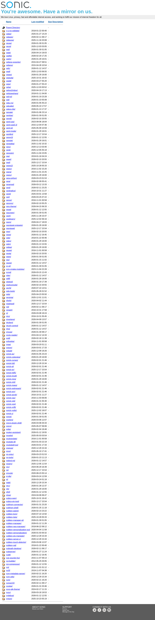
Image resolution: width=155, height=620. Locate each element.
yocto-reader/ (11, 335)
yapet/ (8, 159)
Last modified (37, 22)
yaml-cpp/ (10, 122)
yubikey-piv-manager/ (15, 536)
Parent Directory (13, 28)
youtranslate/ (11, 439)
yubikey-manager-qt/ (15, 520)
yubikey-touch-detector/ (16, 542)
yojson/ (9, 348)
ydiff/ (8, 279)
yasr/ (8, 232)
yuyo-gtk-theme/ (13, 589)
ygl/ (7, 307)
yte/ (7, 489)
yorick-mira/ (11, 379)
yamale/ (9, 112)
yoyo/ (8, 451)
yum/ (8, 580)
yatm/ (8, 244)
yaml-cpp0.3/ (11, 125)
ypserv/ (9, 464)
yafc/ (8, 68)
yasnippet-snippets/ (14, 225)
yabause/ (10, 40)
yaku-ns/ (9, 103)
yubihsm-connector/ (14, 505)
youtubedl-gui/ (12, 445)
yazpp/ (9, 263)
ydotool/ (9, 282)
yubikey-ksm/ (11, 514)
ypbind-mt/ (10, 461)
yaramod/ (10, 184)
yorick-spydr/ (11, 395)
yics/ (8, 316)
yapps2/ (9, 166)
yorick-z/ (9, 414)
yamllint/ (9, 134)
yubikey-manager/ (13, 523)
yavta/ (8, 253)
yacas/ (9, 43)
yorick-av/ (10, 354)
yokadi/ (9, 351)
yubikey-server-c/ (13, 539)
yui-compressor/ (13, 564)
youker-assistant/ (13, 432)
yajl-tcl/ (9, 97)
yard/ (8, 188)
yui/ (7, 567)
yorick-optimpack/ (13, 388)
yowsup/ (9, 448)
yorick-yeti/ (10, 401)
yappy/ (9, 169)
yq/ (7, 470)
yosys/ (9, 426)
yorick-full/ (10, 363)
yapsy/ (9, 175)
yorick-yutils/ (11, 410)
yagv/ (8, 84)
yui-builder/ (11, 561)
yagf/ (8, 71)
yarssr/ (9, 200)
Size (50, 22)
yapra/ (8, 172)
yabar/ (8, 34)
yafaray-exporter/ (13, 62)
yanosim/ (10, 153)
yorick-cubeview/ (13, 357)
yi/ (7, 313)
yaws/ (8, 257)
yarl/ (8, 197)
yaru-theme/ (11, 206)
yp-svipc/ (10, 454)
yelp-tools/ (10, 291)
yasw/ (8, 235)
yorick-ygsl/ (11, 404)
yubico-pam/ (11, 498)
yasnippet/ (10, 228)
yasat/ (8, 210)
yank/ (8, 150)
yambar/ (9, 115)
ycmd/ (8, 272)
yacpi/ (8, 46)
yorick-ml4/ (10, 382)
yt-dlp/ (8, 476)
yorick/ (9, 417)
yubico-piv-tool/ (12, 501)
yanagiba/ (10, 144)
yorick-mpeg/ (11, 385)
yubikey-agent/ (12, 511)
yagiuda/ (9, 78)
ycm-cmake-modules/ (15, 269)
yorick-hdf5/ (11, 373)
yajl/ (7, 100)
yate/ (8, 238)
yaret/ (8, 194)
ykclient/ (9, 323)
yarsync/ (9, 203)
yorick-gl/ (10, 366)
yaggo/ (9, 75)
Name (8, 22)
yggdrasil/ (10, 304)
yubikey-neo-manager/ (15, 526)
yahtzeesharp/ (12, 93)
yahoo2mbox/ (12, 90)
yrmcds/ (9, 473)
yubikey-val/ (11, 545)
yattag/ (9, 247)
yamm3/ (9, 137)
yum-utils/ (10, 577)
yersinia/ (9, 297)
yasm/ (8, 222)
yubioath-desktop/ (13, 548)
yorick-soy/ (10, 392)
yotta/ (8, 429)
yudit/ (8, 555)
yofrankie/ (10, 341)
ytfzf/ (8, 492)
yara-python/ (11, 178)
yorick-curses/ (12, 360)
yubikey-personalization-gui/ (18, 530)
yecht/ (8, 288)
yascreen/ (10, 213)
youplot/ (9, 435)
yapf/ (8, 162)
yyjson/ (9, 599)
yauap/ (9, 250)
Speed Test (65, 610)
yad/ (8, 50)
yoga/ (8, 344)
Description (57, 22)
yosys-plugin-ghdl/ (14, 423)
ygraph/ (9, 310)
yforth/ (8, 301)
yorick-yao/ (10, 398)
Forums (64, 609)
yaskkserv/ (10, 219)
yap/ (8, 156)
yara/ (8, 181)
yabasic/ (9, 37)
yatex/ (8, 241)
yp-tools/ (9, 457)
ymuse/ (9, 332)
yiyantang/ (10, 319)
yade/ (8, 53)
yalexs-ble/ (10, 109)
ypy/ (8, 467)
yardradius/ (11, 191)
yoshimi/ (9, 420)
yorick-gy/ (10, 370)
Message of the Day (68, 612)
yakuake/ (10, 106)
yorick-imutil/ (11, 376)
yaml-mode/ (11, 131)
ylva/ (8, 329)
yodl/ (8, 338)
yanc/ (8, 147)
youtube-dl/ (11, 442)
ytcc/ (8, 486)
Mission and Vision (37, 609)
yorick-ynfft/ (11, 407)
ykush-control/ (12, 326)
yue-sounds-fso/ (13, 558)
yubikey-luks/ (11, 517)
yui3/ (8, 570)
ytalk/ (8, 483)
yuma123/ (10, 583)
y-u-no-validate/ (12, 31)
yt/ (7, 479)
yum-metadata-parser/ (15, 574)
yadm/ (8, 59)
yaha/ (8, 87)
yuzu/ (8, 592)
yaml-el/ (9, 128)
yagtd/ (8, 81)
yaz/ (8, 260)
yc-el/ (8, 266)
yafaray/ (9, 65)
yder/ (8, 275)
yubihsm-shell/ (12, 508)
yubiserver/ (11, 552)
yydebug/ (10, 596)
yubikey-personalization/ (16, 533)
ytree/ (8, 495)
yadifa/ (9, 56)
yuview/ (9, 586)
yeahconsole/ (11, 285)
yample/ (9, 141)
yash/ (8, 216)
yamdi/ (9, 119)
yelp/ (8, 294)
